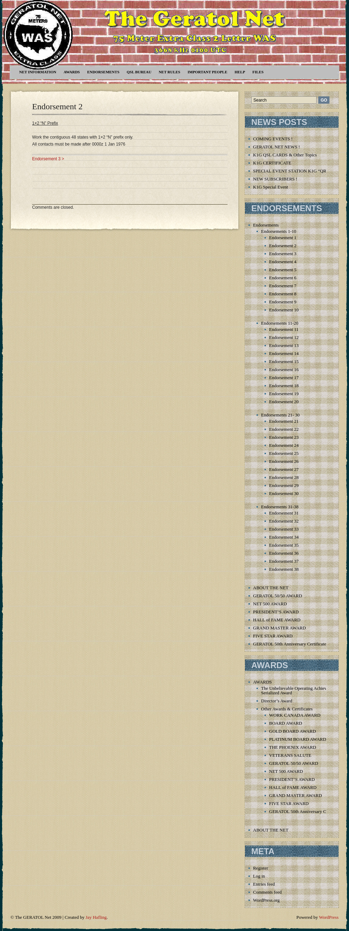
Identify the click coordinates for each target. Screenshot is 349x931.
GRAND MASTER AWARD (279, 627)
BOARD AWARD (285, 723)
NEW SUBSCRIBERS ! (275, 179)
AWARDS (72, 72)
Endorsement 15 (284, 361)
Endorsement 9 (282, 301)
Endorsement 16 (284, 369)
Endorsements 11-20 (279, 323)
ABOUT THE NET (270, 587)
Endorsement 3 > (48, 158)
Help (240, 72)
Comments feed (267, 892)
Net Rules (169, 72)
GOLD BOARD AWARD (292, 731)
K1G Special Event (270, 187)
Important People (207, 72)
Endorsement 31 (284, 513)
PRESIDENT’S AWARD (276, 611)
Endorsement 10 (284, 309)
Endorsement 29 (284, 485)
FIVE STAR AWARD (272, 635)
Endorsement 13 (284, 345)
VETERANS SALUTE (290, 755)
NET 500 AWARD (270, 603)
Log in (259, 876)
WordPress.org (266, 900)
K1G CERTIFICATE (272, 162)
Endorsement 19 (284, 393)
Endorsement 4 (282, 261)
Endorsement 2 (57, 106)
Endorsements (103, 72)
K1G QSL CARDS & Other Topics (285, 154)
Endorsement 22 (284, 429)
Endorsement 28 (284, 477)
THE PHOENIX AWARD (292, 747)
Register (260, 868)
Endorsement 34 (284, 537)
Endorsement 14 (284, 353)
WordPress (329, 917)
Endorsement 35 (284, 545)
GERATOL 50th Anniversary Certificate (289, 643)
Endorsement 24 (284, 445)
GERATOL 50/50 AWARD (277, 595)
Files (257, 72)
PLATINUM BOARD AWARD (297, 739)
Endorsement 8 (282, 293)
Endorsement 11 (283, 329)
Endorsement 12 (284, 337)
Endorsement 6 (282, 277)
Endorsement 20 (284, 401)
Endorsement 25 (284, 453)
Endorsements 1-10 (278, 231)
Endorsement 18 (284, 385)
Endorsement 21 (284, 421)
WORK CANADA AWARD (294, 715)
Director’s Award (276, 700)
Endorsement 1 (282, 237)
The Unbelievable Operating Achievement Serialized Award (299, 690)
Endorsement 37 (284, 561)
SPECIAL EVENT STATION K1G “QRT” (292, 170)
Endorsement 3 (282, 253)
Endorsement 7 (282, 285)
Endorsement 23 (284, 437)
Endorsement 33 (284, 529)
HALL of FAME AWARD (276, 619)
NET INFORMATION (37, 72)
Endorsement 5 (282, 269)
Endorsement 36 (284, 553)
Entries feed (264, 884)
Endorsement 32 (284, 521)
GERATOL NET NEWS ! (276, 146)
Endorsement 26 (284, 461)
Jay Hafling (96, 917)
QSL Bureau (139, 72)
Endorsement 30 (284, 493)
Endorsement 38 (284, 569)
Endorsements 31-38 (279, 506)
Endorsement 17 (284, 377)
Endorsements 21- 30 (280, 415)
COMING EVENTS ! (272, 138)
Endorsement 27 (284, 469)
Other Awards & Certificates (287, 708)
